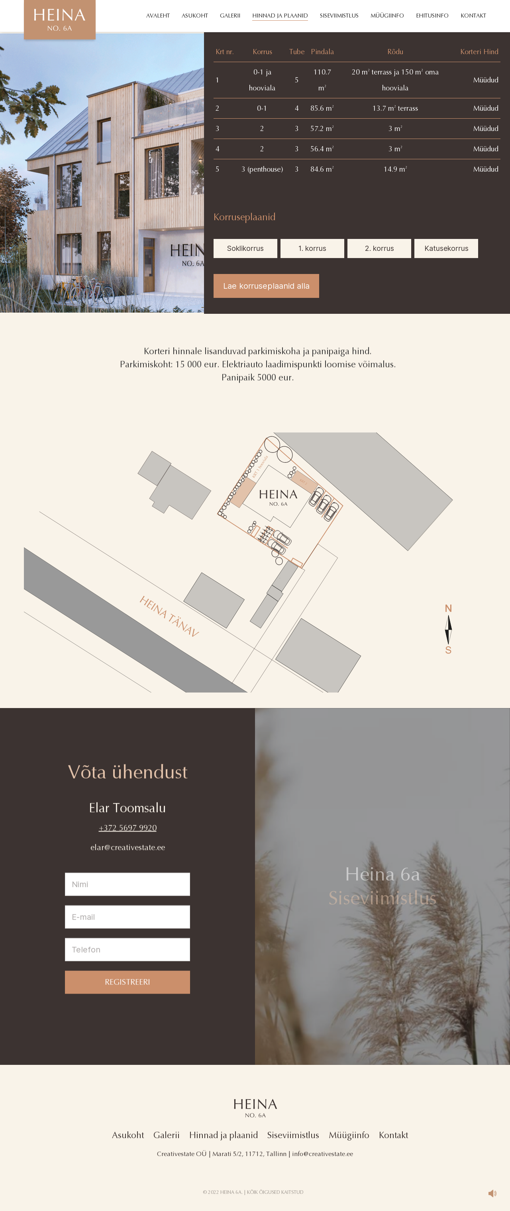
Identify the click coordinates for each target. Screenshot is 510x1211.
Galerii (166, 1135)
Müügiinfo (349, 1135)
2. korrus (379, 248)
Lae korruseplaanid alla (266, 286)
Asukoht (128, 1135)
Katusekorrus (446, 248)
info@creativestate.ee (322, 1154)
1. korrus (312, 248)
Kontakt (393, 1135)
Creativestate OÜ (182, 1154)
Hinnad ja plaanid (223, 1135)
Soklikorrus (245, 248)
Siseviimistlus (293, 1135)
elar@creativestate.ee (127, 856)
